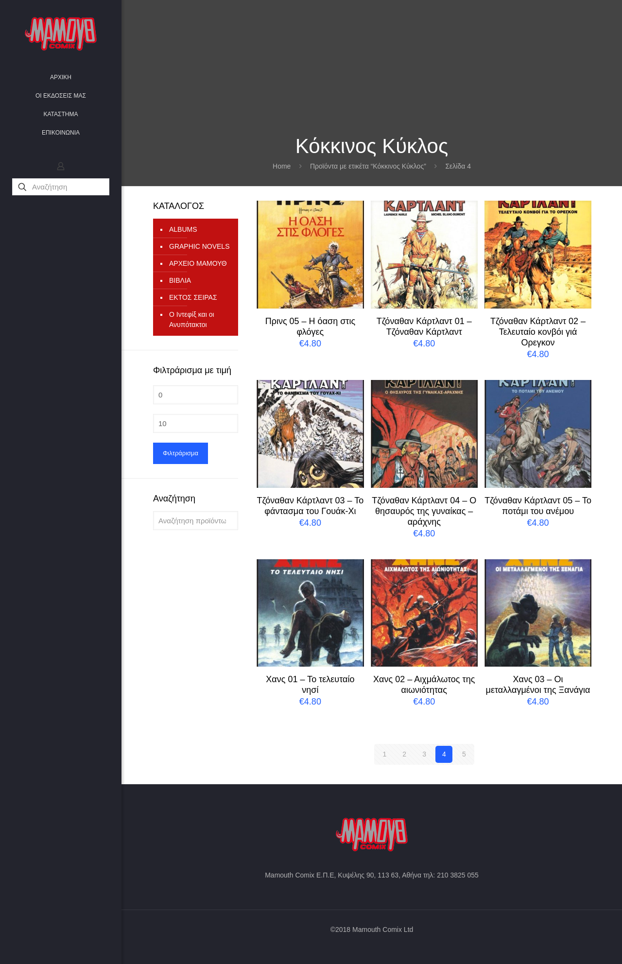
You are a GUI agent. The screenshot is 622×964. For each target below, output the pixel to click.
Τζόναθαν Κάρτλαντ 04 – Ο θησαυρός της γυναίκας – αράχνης (424, 511)
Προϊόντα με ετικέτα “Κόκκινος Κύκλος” (368, 166)
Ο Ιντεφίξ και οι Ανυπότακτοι (191, 319)
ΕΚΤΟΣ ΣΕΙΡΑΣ (193, 297)
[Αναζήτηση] (60, 186)
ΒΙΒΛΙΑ (180, 280)
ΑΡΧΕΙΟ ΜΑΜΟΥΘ (198, 263)
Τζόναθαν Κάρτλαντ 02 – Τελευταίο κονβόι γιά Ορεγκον (538, 331)
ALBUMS (183, 229)
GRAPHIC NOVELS (199, 246)
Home (282, 166)
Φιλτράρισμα (180, 453)
